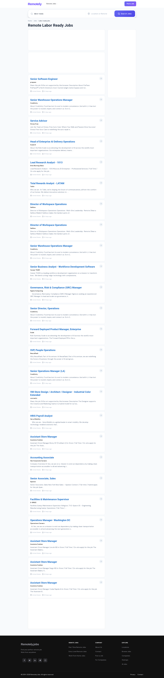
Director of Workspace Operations (48, 204)
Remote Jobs (52, 4)
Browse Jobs (126, 651)
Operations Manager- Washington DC (50, 520)
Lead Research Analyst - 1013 (46, 162)
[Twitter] (30, 660)
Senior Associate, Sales (43, 478)
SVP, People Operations (42, 350)
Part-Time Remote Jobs (77, 647)
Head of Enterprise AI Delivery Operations (52, 141)
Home (30, 21)
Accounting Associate (42, 457)
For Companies (100, 660)
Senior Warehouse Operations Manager (51, 99)
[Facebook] (24, 660)
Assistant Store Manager (43, 436)
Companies (126, 656)
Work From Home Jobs (77, 656)
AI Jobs (124, 664)
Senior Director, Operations (44, 308)
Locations (125, 647)
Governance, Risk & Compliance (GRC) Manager (56, 287)
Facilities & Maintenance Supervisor (49, 499)
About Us (98, 647)
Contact (98, 651)
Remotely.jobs (30, 644)
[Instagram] (45, 660)
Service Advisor (38, 120)
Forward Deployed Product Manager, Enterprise (55, 329)
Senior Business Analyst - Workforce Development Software (62, 266)
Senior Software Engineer (44, 79)
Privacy (132, 674)
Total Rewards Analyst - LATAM (47, 183)
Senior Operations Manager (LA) (47, 371)
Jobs (35, 21)
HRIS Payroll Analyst (41, 415)
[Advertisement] (66, 40)
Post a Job (130, 4)
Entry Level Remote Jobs (78, 651)
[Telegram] (40, 660)
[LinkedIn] (35, 660)
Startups (125, 660)
